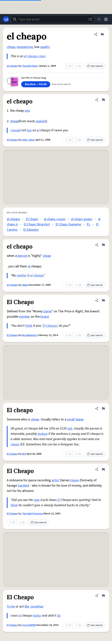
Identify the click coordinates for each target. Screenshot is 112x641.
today (37, 615)
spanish (41, 121)
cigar (41, 56)
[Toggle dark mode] (99, 19)
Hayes (74, 480)
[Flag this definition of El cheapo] (103, 409)
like (27, 606)
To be (11, 606)
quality (45, 47)
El (44, 325)
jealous (43, 433)
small (71, 419)
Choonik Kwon (30, 66)
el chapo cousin (54, 219)
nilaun (25, 285)
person (22, 255)
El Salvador (31, 229)
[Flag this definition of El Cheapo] (103, 300)
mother (22, 275)
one (27, 110)
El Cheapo (12, 335)
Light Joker (28, 140)
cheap (11, 47)
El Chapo (32, 219)
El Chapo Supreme (68, 224)
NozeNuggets (29, 335)
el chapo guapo (81, 219)
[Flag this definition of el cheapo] (102, 34)
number (24, 316)
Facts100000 (29, 625)
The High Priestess (32, 514)
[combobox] (53, 19)
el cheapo (12, 66)
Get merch (95, 66)
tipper (79, 419)
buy (29, 130)
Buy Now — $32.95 (35, 84)
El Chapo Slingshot (37, 224)
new (37, 500)
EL (88, 224)
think (28, 325)
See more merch (61, 84)
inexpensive (25, 47)
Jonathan (36, 606)
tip (59, 615)
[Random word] (90, 19)
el (25, 56)
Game (47, 311)
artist (55, 480)
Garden (23, 485)
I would (16, 130)
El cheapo (12, 454)
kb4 (24, 454)
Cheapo (51, 325)
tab (69, 428)
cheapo (32, 56)
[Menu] (106, 19)
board (44, 316)
